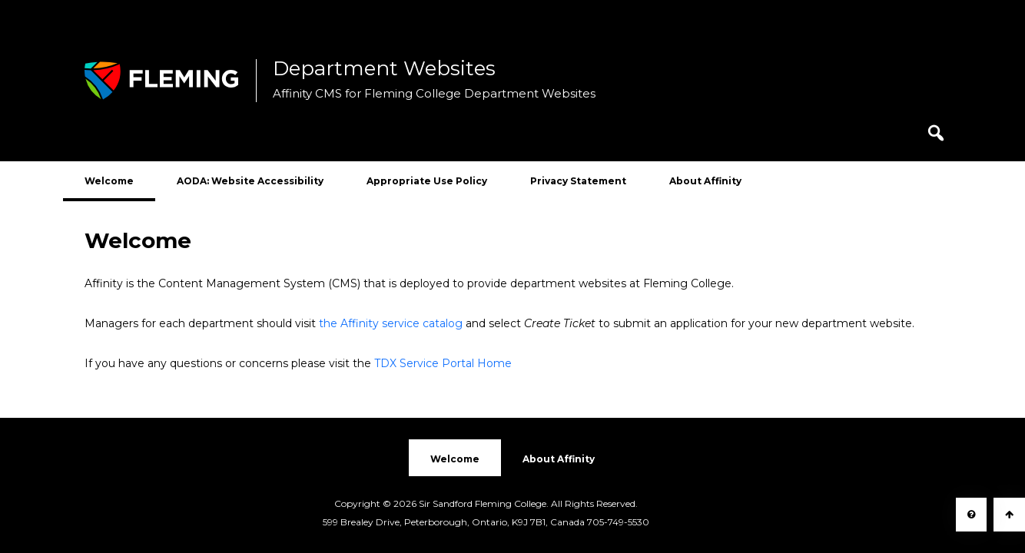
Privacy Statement (578, 181)
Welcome (109, 181)
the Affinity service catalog (391, 323)
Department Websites (384, 69)
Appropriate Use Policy (427, 181)
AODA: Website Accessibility (250, 181)
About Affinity (705, 181)
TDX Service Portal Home (443, 363)
